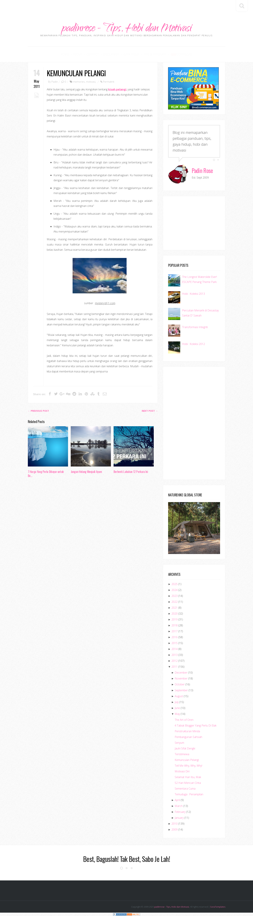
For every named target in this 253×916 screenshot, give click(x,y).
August (179, 696)
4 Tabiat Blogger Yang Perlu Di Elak (195, 725)
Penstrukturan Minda (187, 731)
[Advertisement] (126, 7)
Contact (92, 54)
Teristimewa (182, 754)
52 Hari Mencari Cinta (188, 783)
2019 (174, 619)
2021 (174, 607)
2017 (174, 631)
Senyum (179, 743)
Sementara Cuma (185, 788)
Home (65, 54)
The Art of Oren (184, 720)
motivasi (91, 81)
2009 (174, 829)
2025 (174, 584)
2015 (174, 643)
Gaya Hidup (131, 54)
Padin (54, 81)
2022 (174, 602)
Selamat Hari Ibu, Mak (188, 777)
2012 (174, 661)
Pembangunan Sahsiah (188, 737)
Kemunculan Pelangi (76, 73)
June (177, 708)
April (177, 800)
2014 (174, 649)
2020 (174, 613)
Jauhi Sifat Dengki (185, 748)
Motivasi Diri (182, 771)
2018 (174, 625)
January (179, 818)
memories (79, 81)
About (77, 54)
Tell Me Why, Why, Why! (188, 765)
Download (181, 54)
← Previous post (38, 410)
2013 (174, 655)
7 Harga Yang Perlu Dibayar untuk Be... (46, 473)
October (180, 684)
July (177, 702)
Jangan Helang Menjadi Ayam (86, 471)
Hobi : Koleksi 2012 (193, 344)
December (181, 672)
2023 (174, 596)
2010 (174, 823)
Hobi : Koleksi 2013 (193, 294)
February (180, 812)
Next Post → (150, 410)
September (181, 690)
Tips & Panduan (155, 54)
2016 (174, 637)
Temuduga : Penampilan (189, 794)
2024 (174, 590)
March (179, 806)
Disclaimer (111, 54)
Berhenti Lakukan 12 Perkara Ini (131, 471)
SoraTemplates (217, 906)
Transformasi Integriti (195, 327)
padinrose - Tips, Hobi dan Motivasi (126, 29)
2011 (174, 666)
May (177, 714)
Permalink (108, 81)
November (181, 678)
